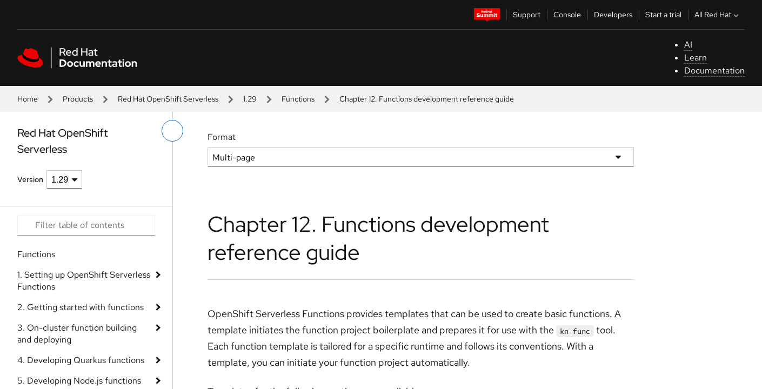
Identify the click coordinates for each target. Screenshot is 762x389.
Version (30, 179)
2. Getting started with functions (80, 307)
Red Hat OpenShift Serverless (168, 99)
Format (222, 137)
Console (567, 14)
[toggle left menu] (172, 131)
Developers (613, 14)
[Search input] (86, 225)
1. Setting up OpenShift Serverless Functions (83, 280)
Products (78, 99)
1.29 (250, 99)
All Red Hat (717, 14)
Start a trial (663, 14)
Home (27, 99)
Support (526, 14)
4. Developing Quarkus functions (80, 360)
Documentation (714, 70)
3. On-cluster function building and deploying (77, 333)
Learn (695, 57)
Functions (298, 99)
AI (688, 44)
